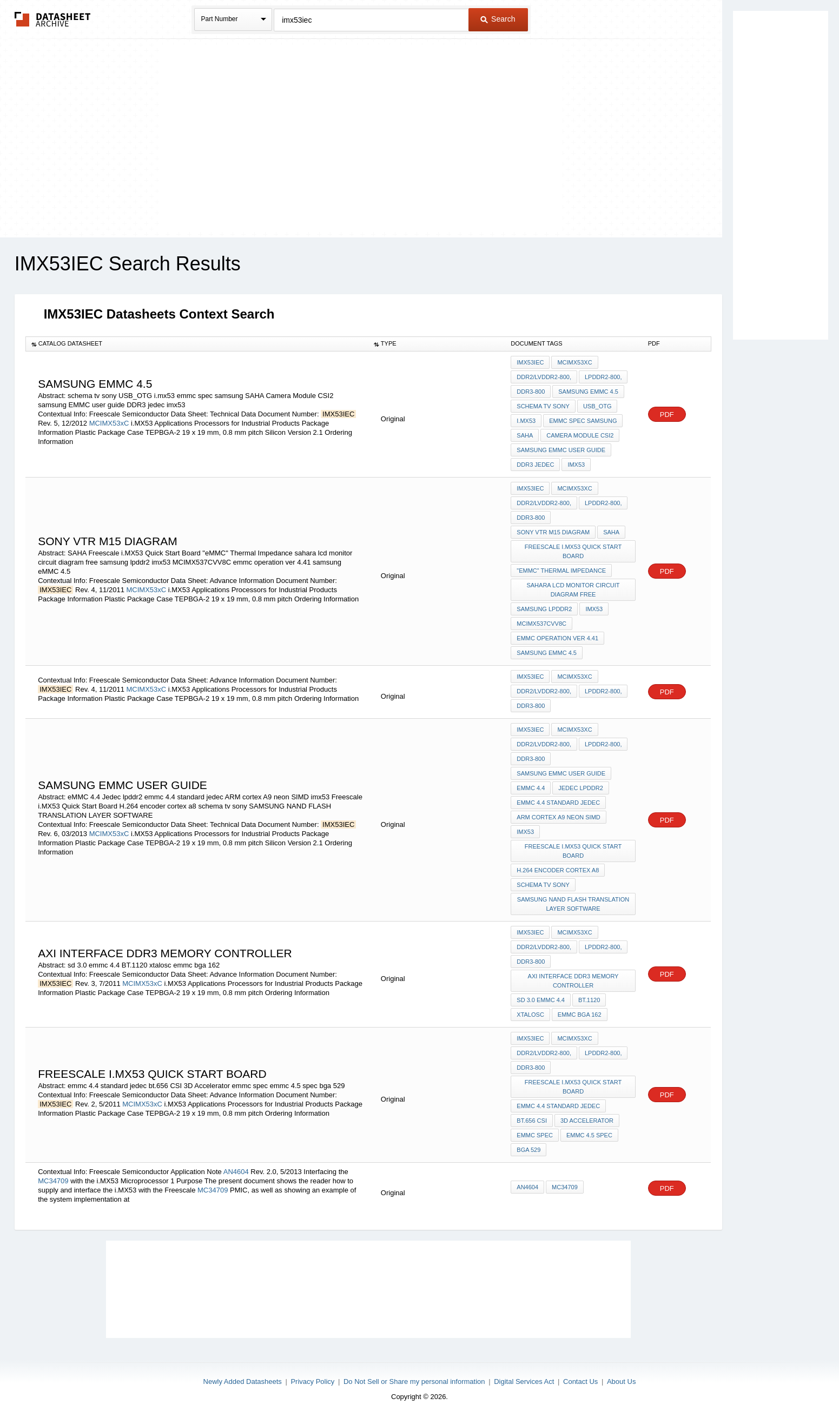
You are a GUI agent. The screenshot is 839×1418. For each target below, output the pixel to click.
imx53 (576, 464)
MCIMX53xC (109, 423)
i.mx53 (526, 421)
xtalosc (530, 1014)
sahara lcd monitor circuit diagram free (572, 590)
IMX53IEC (530, 362)
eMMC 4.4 (531, 788)
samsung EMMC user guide (561, 450)
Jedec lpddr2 (580, 788)
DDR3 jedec (535, 464)
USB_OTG (597, 406)
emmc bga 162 (580, 1014)
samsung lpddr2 (544, 609)
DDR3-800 (531, 391)
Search (497, 19)
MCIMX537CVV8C (541, 623)
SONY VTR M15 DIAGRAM (553, 532)
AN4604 (236, 1172)
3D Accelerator (586, 1120)
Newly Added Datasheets (242, 1381)
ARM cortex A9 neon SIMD (558, 817)
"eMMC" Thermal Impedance (561, 570)
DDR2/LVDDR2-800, (544, 377)
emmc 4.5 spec (589, 1135)
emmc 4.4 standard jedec (558, 802)
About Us (621, 1381)
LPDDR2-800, (603, 377)
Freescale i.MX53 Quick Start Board (573, 551)
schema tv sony (543, 406)
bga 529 (528, 1150)
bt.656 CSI (532, 1120)
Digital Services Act (524, 1381)
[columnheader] (196, 344)
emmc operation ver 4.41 (557, 638)
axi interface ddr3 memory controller (573, 981)
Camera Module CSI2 (579, 435)
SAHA (525, 435)
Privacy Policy (312, 1381)
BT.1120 (589, 1000)
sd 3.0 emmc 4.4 (541, 1000)
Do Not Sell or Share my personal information (414, 1381)
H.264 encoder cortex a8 (558, 870)
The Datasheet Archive (53, 19)
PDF (667, 414)
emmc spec (535, 1135)
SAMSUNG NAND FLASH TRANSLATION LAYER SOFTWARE (573, 904)
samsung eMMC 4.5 (588, 391)
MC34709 (53, 1181)
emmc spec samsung (583, 421)
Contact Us (580, 1381)
